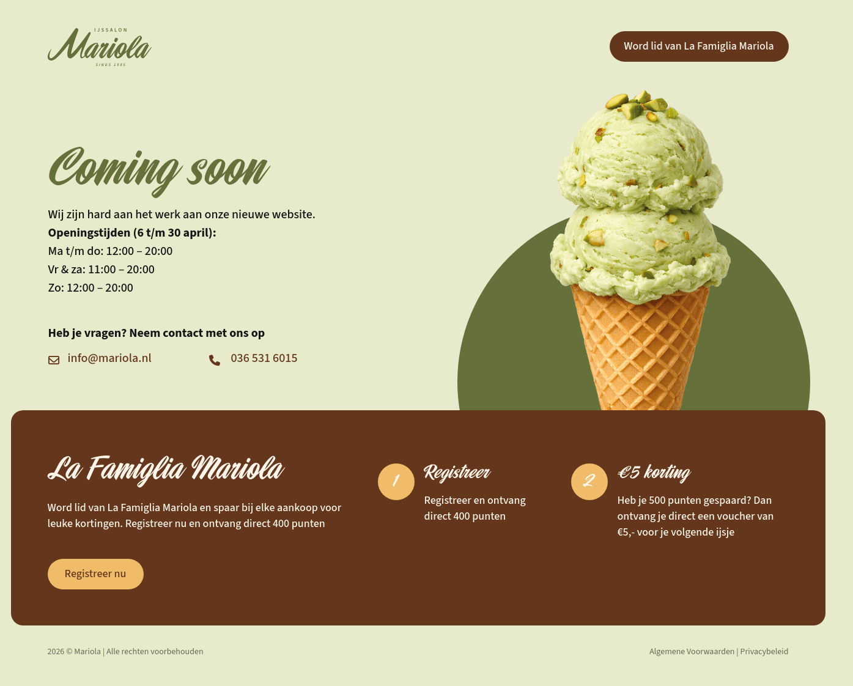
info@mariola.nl (110, 358)
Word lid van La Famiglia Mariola (699, 46)
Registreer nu (96, 573)
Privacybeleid (764, 652)
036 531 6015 (264, 358)
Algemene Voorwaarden (691, 652)
